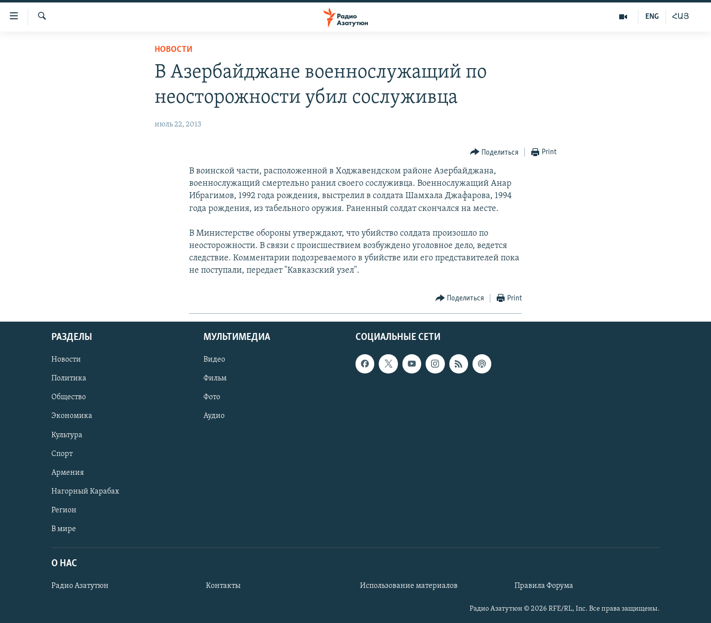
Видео (214, 360)
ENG (652, 17)
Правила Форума (543, 586)
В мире (63, 529)
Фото (211, 397)
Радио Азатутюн (80, 586)
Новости (174, 49)
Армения (67, 472)
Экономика (71, 416)
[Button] (494, 152)
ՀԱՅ (680, 17)
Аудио (214, 416)
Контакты (223, 586)
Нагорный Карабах (85, 491)
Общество (68, 397)
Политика (68, 378)
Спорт (62, 453)
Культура (66, 435)
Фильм (215, 378)
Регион (64, 510)
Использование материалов (409, 586)
